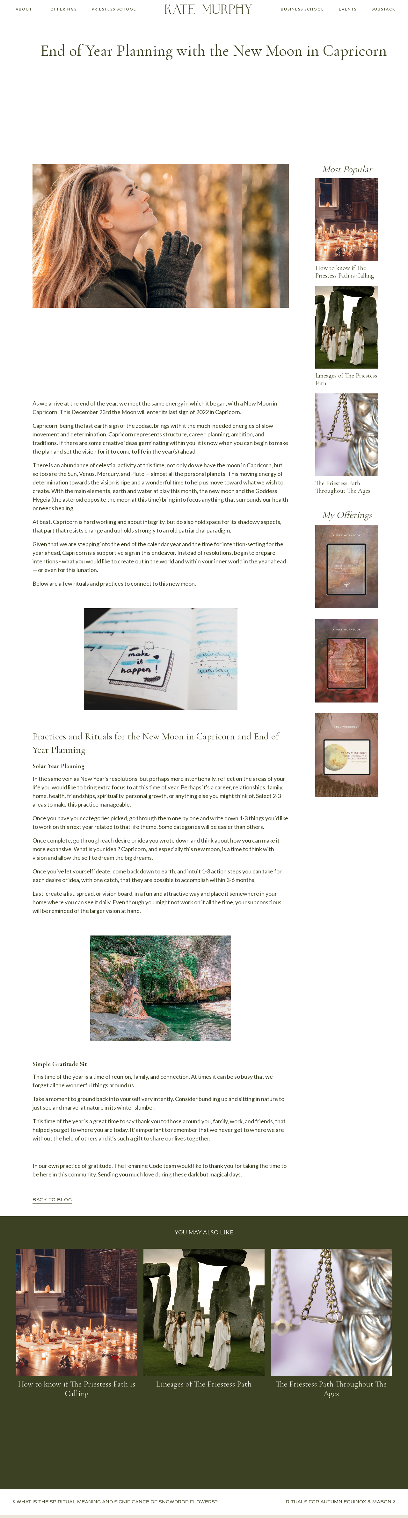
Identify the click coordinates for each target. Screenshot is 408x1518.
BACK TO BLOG (52, 1200)
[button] (24, 9)
